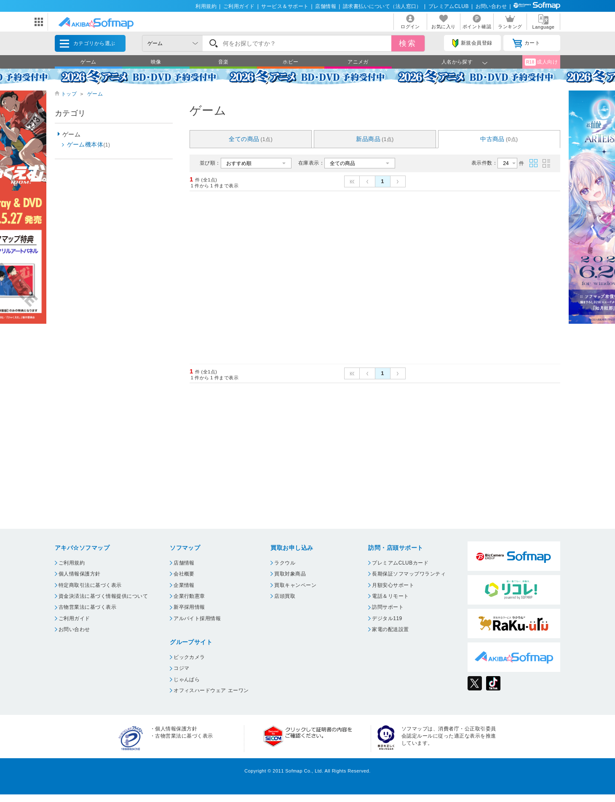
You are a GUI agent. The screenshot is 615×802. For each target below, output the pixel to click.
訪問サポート (388, 607)
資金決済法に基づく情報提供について (103, 596)
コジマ (181, 668)
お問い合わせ (491, 6)
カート (526, 43)
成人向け (541, 62)
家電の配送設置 (390, 629)
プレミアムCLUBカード (400, 563)
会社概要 (184, 574)
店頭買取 (284, 596)
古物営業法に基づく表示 (87, 607)
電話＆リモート (390, 596)
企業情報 (184, 585)
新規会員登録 (472, 43)
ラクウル (284, 563)
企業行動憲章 (189, 596)
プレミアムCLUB (448, 6)
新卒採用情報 (189, 607)
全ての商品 (251, 139)
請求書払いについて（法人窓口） (382, 6)
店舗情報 (325, 6)
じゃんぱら (187, 679)
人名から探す (457, 62)
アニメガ (358, 62)
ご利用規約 (72, 563)
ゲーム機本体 (88, 144)
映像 (156, 62)
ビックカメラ (189, 657)
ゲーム (88, 62)
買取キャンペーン (295, 585)
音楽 (223, 62)
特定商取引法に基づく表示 (90, 585)
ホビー (290, 62)
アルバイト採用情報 (197, 618)
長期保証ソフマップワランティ (409, 574)
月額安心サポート (393, 585)
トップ (69, 94)
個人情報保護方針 (80, 574)
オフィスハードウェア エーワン (211, 690)
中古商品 (499, 139)
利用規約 (206, 6)
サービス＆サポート (284, 6)
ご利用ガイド (239, 6)
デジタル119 (387, 618)
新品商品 (375, 139)
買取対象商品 (290, 574)
